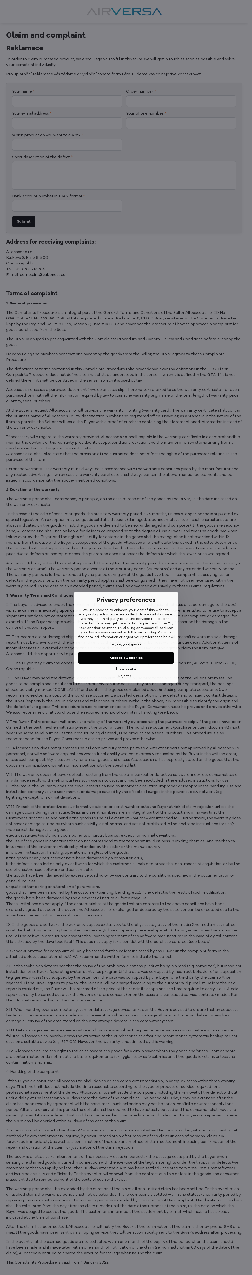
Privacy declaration (126, 645)
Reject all (126, 676)
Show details (126, 668)
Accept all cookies (126, 658)
